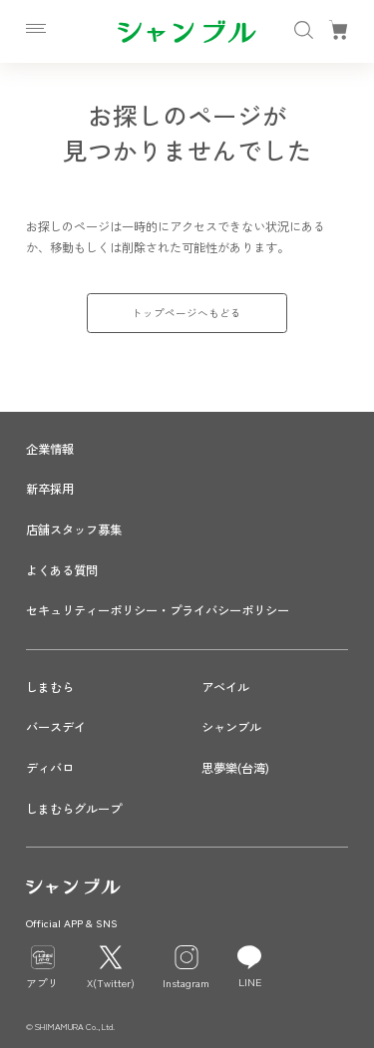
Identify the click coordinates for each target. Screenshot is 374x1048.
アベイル (225, 687)
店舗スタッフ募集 (74, 529)
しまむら (50, 687)
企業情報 (50, 449)
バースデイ (56, 727)
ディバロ (50, 768)
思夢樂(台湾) (235, 768)
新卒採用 (50, 489)
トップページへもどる (186, 312)
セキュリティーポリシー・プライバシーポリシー (157, 610)
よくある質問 (62, 570)
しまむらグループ (74, 809)
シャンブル (231, 727)
